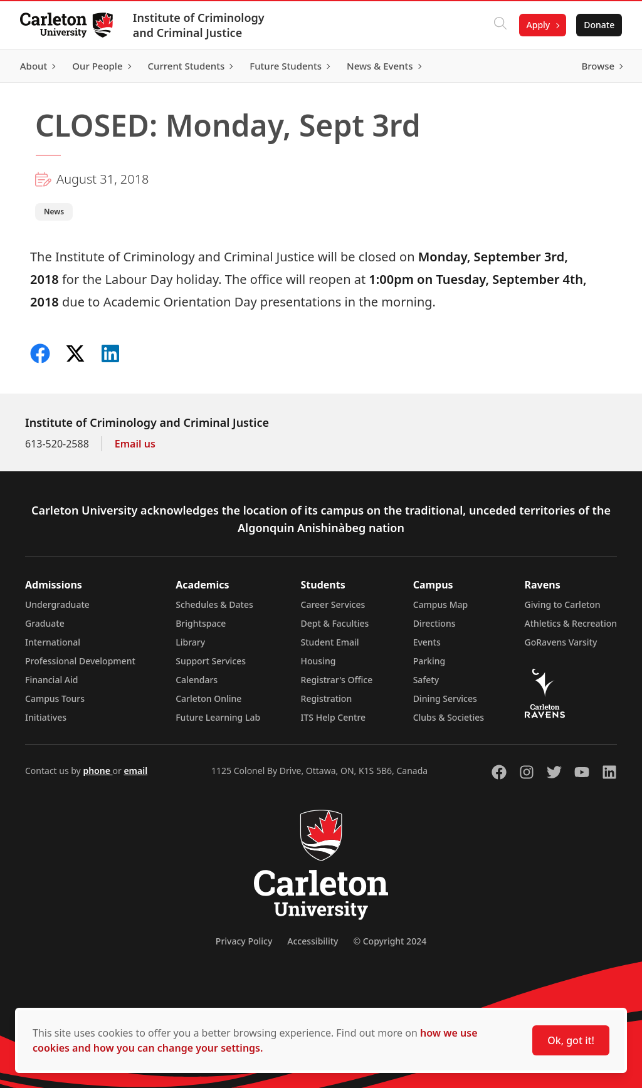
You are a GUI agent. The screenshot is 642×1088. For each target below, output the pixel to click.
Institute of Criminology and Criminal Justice (199, 25)
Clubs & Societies (448, 717)
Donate (599, 25)
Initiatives (45, 717)
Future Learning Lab (218, 717)
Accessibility (312, 941)
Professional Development (80, 661)
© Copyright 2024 (389, 941)
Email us (135, 444)
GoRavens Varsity (561, 642)
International (52, 642)
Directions (434, 623)
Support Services (211, 661)
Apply (538, 25)
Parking (429, 661)
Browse (597, 66)
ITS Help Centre (333, 717)
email (135, 771)
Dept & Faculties (335, 623)
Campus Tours (55, 698)
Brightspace (201, 623)
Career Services (333, 604)
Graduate (45, 623)
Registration (326, 698)
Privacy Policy (244, 941)
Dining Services (445, 698)
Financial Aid (51, 680)
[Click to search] (499, 25)
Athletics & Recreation (571, 623)
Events (427, 642)
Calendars (197, 680)
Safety (426, 680)
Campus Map (440, 604)
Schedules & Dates (214, 604)
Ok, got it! (570, 1040)
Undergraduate (57, 604)
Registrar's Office (337, 680)
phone (97, 771)
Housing (318, 661)
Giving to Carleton (563, 604)
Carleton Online (208, 698)
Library (190, 642)
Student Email (330, 642)
